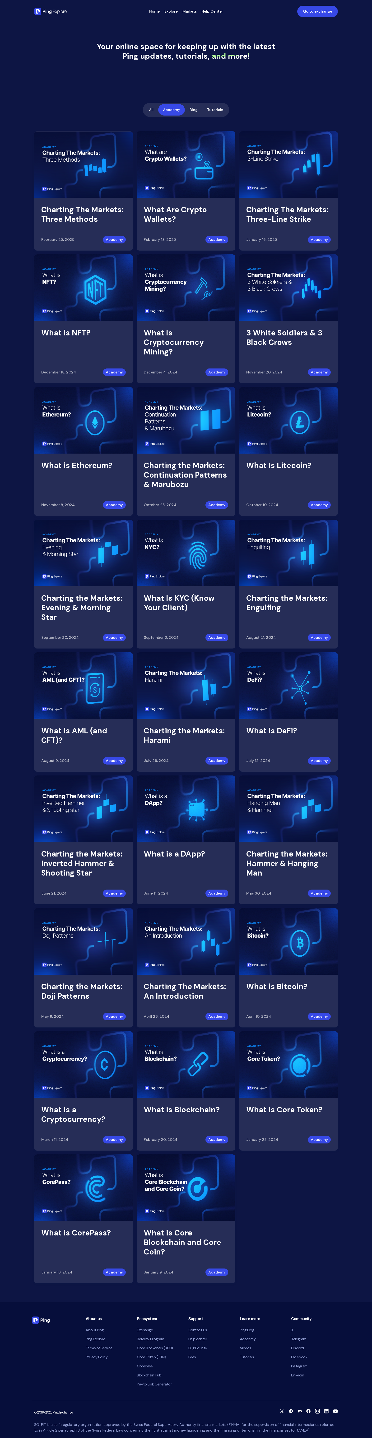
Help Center (212, 11)
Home (154, 11)
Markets (189, 11)
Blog (194, 109)
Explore (171, 11)
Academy (171, 109)
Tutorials (215, 109)
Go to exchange (317, 11)
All (151, 109)
